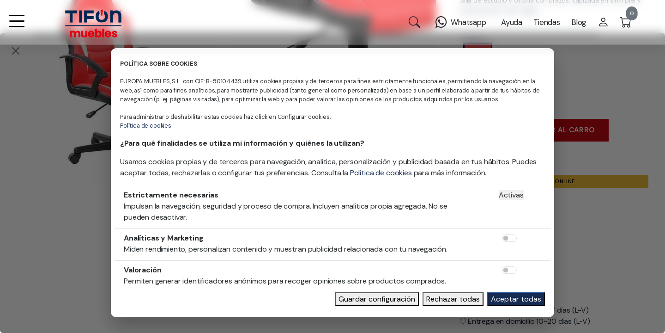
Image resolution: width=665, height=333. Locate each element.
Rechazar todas (453, 299)
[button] (17, 27)
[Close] (16, 51)
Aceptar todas (516, 299)
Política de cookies (145, 126)
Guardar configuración (377, 299)
